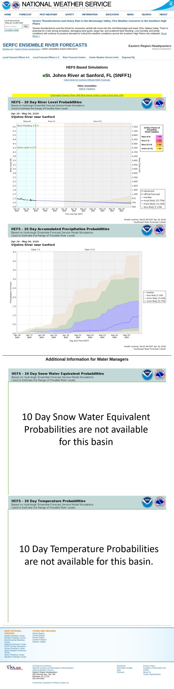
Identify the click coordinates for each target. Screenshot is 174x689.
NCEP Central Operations (15, 646)
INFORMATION (90, 14)
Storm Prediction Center (14, 655)
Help (119, 670)
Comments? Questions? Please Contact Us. (51, 683)
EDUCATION (112, 14)
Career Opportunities (152, 674)
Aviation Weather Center (14, 636)
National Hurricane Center (15, 644)
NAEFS (91, 88)
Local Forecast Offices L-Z (46, 57)
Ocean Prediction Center (14, 648)
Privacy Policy (149, 666)
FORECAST (25, 14)
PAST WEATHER (48, 14)
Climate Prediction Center (15, 638)
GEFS (82, 88)
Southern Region (40, 640)
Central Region (39, 635)
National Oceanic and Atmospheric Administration (53, 668)
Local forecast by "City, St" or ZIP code (13, 22)
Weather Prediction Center (15, 657)
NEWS (130, 14)
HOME (7, 14)
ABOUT (163, 14)
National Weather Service (43, 670)
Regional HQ (128, 57)
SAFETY (69, 14)
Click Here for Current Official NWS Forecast (87, 80)
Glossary (120, 672)
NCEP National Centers (12, 632)
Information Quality (125, 668)
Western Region (39, 642)
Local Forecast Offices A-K (16, 57)
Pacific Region (38, 637)
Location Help (11, 30)
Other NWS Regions (44, 631)
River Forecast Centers (74, 57)
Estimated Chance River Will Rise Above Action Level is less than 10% (87, 95)
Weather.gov (8, 49)
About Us (147, 672)
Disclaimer (121, 666)
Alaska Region (39, 633)
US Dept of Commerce (42, 666)
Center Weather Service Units (104, 57)
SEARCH (146, 14)
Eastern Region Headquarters (27, 49)
